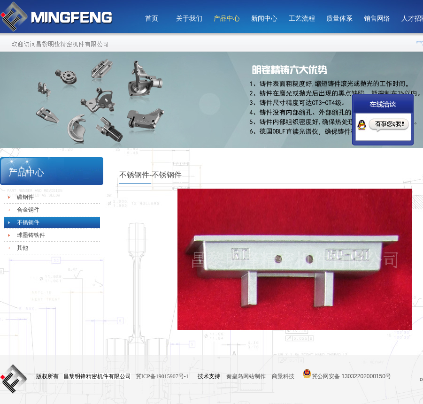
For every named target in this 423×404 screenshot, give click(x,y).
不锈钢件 (28, 222)
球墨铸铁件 (31, 235)
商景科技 (283, 376)
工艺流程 (302, 18)
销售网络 (377, 18)
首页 (151, 18)
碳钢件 (25, 197)
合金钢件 (28, 209)
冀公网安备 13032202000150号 (346, 373)
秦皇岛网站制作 (246, 376)
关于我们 (189, 18)
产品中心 (227, 18)
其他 (22, 247)
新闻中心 (264, 18)
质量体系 (339, 18)
